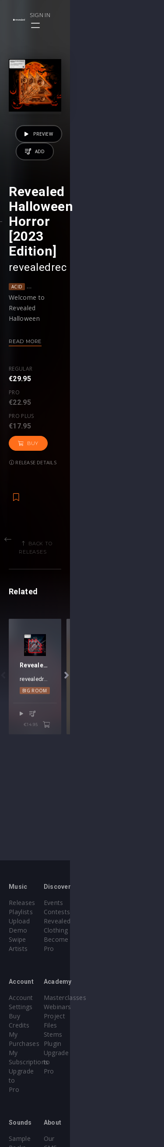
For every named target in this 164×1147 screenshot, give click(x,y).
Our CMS (104, 1083)
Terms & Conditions (120, 1102)
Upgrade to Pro (31, 1025)
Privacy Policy (111, 1111)
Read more (25, 373)
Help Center (108, 1092)
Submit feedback (115, 1120)
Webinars (105, 997)
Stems (100, 1016)
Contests (104, 912)
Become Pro (109, 930)
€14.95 (131, 766)
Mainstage (84, 743)
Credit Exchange (32, 1111)
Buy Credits (26, 997)
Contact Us (107, 1129)
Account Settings (34, 988)
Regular (20, 401)
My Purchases (29, 1007)
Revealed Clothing (117, 921)
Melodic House (126, 319)
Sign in (125, 15)
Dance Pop (42, 319)
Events (101, 902)
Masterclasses (112, 988)
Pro (46, 401)
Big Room (52, 743)
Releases (22, 902)
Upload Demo (29, 921)
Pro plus (84, 401)
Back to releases (85, 509)
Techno (114, 743)
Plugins (19, 1102)
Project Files (109, 1007)
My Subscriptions (34, 1016)
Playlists (21, 912)
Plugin (100, 1025)
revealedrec (37, 299)
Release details (32, 428)
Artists (18, 939)
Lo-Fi (93, 319)
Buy (125, 409)
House (71, 319)
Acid (16, 319)
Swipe (17, 930)
